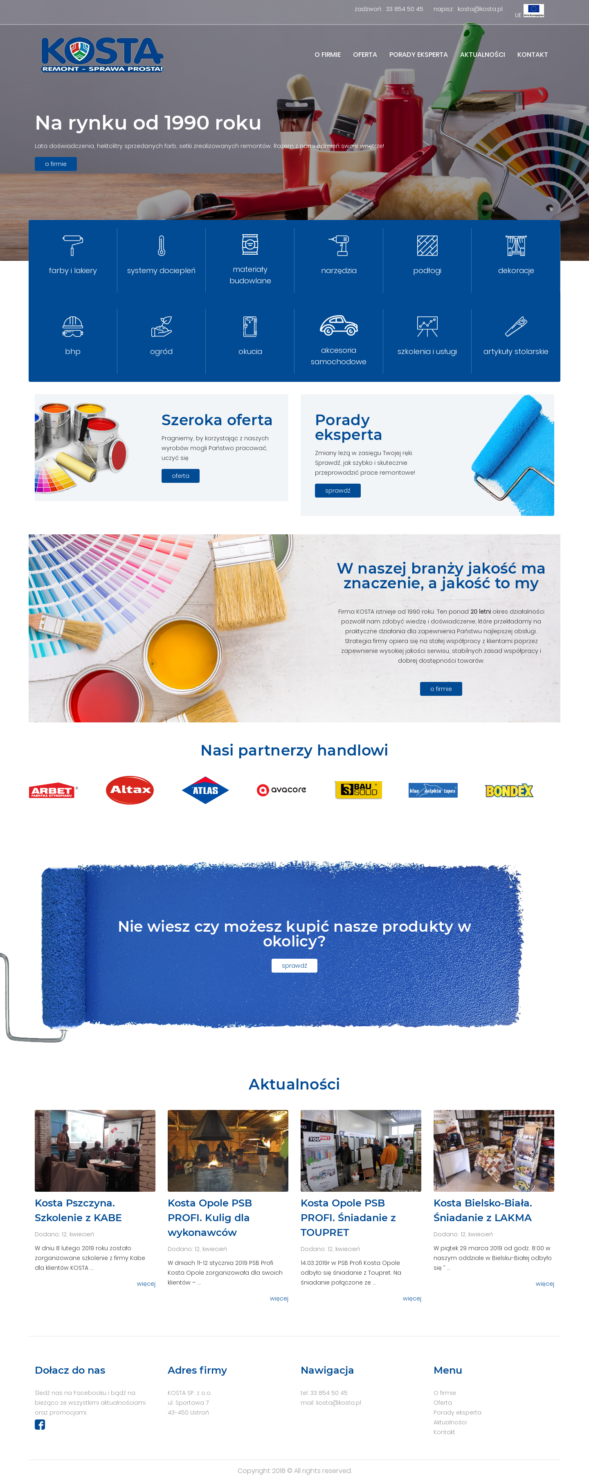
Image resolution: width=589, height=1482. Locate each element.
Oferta (365, 54)
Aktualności (482, 54)
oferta (180, 476)
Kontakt (532, 54)
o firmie (56, 164)
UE (518, 15)
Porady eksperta (418, 54)
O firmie (328, 54)
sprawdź (338, 491)
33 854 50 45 (404, 9)
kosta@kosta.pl (480, 9)
